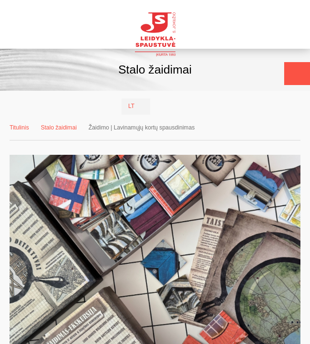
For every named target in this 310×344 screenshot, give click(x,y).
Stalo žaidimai (59, 127)
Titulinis (19, 127)
